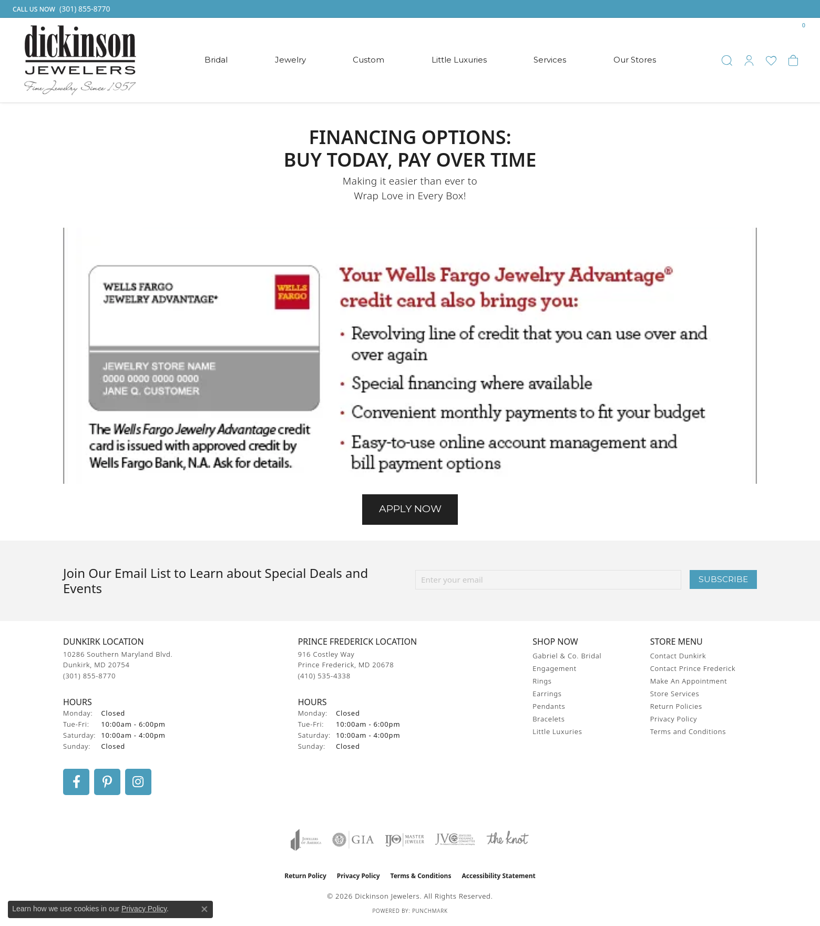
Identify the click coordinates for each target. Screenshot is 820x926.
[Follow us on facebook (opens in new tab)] (76, 782)
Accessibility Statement (498, 875)
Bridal (216, 60)
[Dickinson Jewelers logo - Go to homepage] (80, 60)
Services (550, 60)
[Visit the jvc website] (455, 840)
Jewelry (290, 60)
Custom (368, 60)
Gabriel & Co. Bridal (566, 655)
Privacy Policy (673, 719)
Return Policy (305, 875)
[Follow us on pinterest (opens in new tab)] (107, 782)
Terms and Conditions (688, 731)
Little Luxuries (459, 60)
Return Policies (676, 706)
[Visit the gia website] (353, 840)
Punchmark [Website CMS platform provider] (430, 910)
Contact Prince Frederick (693, 668)
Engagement (554, 668)
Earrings (546, 693)
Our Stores (634, 60)
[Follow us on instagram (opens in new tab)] (138, 782)
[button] (727, 60)
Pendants (548, 706)
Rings (541, 681)
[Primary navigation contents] (430, 60)
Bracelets (548, 719)
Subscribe (723, 579)
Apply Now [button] (410, 509)
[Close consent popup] (204, 909)
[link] (60, 9)
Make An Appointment (688, 681)
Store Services (675, 693)
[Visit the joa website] (306, 840)
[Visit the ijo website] (404, 840)
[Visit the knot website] (507, 840)
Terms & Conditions (421, 875)
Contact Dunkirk (678, 655)
